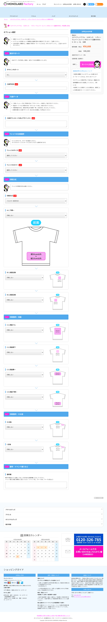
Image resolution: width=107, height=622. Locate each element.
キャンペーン (58, 4)
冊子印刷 (93, 16)
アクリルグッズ (14, 16)
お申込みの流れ (67, 4)
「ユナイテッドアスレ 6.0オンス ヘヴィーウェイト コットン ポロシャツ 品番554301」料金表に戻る (39, 26)
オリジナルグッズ (73, 16)
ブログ (44, 4)
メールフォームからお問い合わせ (82, 596)
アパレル (33, 16)
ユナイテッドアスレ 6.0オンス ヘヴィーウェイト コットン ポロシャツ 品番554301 (31, 19)
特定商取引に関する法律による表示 (46, 615)
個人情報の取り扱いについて (63, 615)
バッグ (53, 16)
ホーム (39, 4)
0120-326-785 (77, 595)
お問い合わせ (77, 4)
